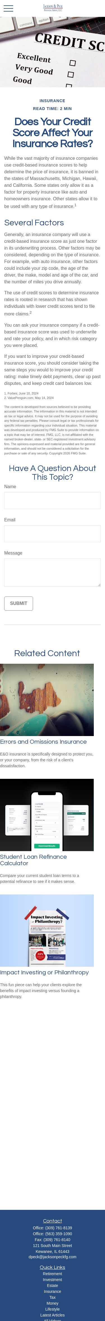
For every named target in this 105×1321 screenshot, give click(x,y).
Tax (53, 1297)
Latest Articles (52, 1315)
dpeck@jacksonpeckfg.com (52, 1257)
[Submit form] (18, 603)
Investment (52, 1279)
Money (52, 1303)
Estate (52, 1285)
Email (9, 519)
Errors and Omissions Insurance (43, 742)
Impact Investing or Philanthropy (44, 972)
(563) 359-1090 (58, 1234)
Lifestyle (52, 1309)
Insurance (52, 1291)
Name (10, 486)
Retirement (52, 1273)
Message (13, 553)
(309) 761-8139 (58, 1228)
